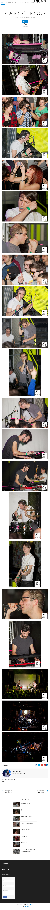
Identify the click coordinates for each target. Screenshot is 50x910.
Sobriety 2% (24, 844)
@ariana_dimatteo (25, 831)
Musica (27, 2)
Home (2, 2)
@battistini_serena (25, 804)
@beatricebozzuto (25, 811)
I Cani (25, 21)
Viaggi (21, 2)
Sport (33, 2)
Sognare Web (27, 907)
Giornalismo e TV (11, 2)
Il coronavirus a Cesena (27, 824)
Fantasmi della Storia (26, 817)
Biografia (5, 7)
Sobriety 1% (24, 837)
